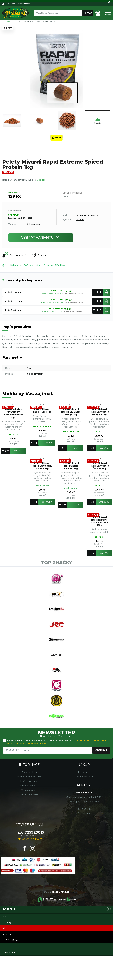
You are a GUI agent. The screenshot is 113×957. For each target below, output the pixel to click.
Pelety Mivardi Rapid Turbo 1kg (42, 410)
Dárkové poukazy (84, 778)
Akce (5, 929)
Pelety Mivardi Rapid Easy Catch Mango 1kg (70, 412)
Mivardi (80, 219)
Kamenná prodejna (29, 787)
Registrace (83, 773)
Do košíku (18, 451)
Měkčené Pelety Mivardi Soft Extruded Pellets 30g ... (13, 413)
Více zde (41, 180)
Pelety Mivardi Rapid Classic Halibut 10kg (71, 466)
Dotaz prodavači (14, 255)
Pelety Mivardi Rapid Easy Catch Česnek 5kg (99, 466)
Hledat (88, 13)
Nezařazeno (9, 953)
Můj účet (11, 4)
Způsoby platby (29, 773)
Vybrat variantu (40, 237)
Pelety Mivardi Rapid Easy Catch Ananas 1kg (42, 466)
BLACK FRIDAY (11, 941)
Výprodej (7, 935)
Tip (4, 917)
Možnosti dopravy (29, 782)
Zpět (8, 28)
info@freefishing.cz (29, 840)
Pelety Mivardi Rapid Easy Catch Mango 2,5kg (99, 412)
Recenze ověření (29, 795)
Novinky (7, 923)
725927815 (29, 833)
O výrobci (39, 255)
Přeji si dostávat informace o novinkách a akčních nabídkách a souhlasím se (56, 743)
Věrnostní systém (29, 791)
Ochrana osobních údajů (29, 778)
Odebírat (101, 751)
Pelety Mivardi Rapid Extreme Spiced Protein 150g (99, 521)
